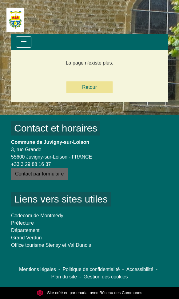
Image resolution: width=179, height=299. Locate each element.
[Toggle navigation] (23, 42)
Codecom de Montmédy (37, 215)
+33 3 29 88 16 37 (31, 164)
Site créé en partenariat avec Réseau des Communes (89, 292)
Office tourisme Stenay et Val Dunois (51, 245)
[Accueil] (15, 17)
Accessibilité (139, 269)
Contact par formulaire (39, 173)
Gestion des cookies (105, 276)
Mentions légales (37, 269)
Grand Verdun (26, 237)
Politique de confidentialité (91, 269)
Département (25, 230)
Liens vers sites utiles (61, 199)
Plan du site (64, 276)
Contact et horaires (55, 128)
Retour (89, 87)
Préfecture (22, 223)
